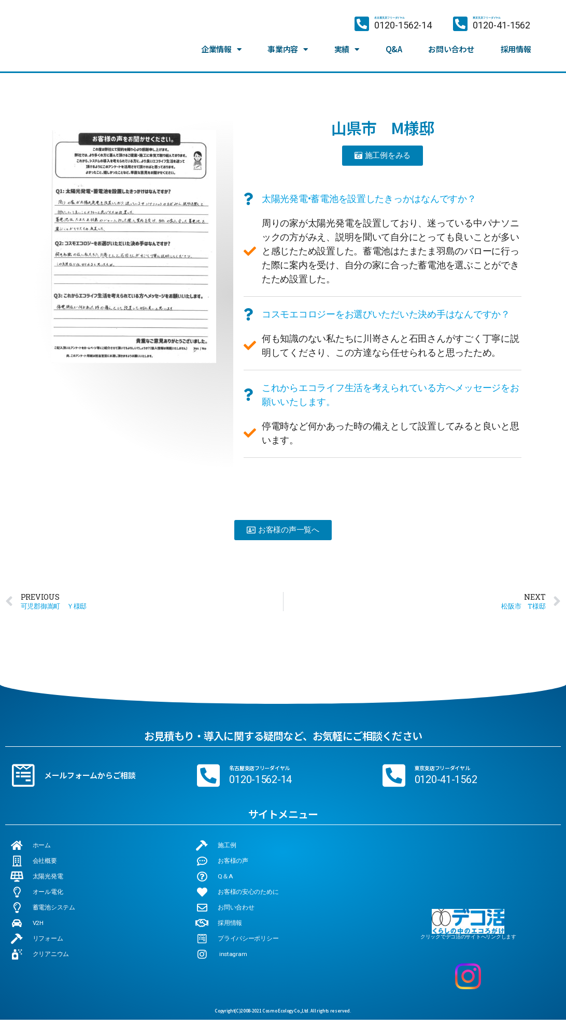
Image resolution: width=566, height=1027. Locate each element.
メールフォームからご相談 (90, 775)
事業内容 (287, 47)
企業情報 (221, 47)
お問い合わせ (451, 47)
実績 (346, 47)
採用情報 (516, 47)
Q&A (394, 47)
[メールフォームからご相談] (23, 775)
